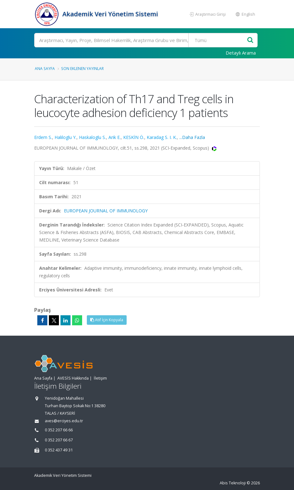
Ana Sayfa (45, 68)
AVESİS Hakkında (73, 378)
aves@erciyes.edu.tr (64, 420)
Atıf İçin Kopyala (106, 319)
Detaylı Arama (241, 53)
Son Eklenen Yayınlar (82, 68)
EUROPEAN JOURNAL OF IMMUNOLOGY (106, 211)
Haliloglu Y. (65, 137)
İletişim (100, 378)
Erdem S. (43, 137)
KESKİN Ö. (133, 137)
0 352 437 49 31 (59, 450)
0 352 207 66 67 (59, 440)
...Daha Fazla (192, 137)
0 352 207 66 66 (59, 430)
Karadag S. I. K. (162, 137)
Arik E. (114, 137)
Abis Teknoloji (233, 483)
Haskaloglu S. (92, 137)
